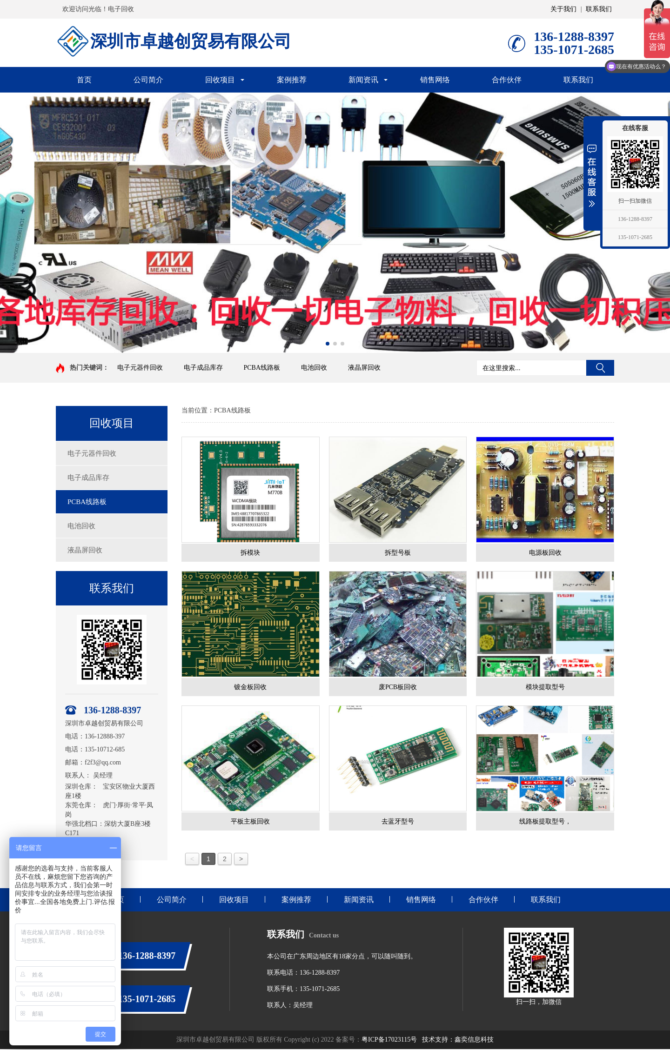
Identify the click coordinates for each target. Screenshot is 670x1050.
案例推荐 (292, 80)
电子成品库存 (203, 367)
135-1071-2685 (635, 237)
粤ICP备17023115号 (389, 1040)
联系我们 (599, 9)
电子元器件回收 (140, 367)
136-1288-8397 (635, 219)
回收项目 (220, 80)
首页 (84, 80)
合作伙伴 (507, 80)
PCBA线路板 (262, 367)
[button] (327, 344)
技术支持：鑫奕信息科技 (458, 1040)
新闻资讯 (363, 80)
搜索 (600, 368)
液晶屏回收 (364, 367)
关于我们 (563, 9)
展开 (591, 175)
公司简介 (148, 80)
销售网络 (435, 80)
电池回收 (314, 367)
